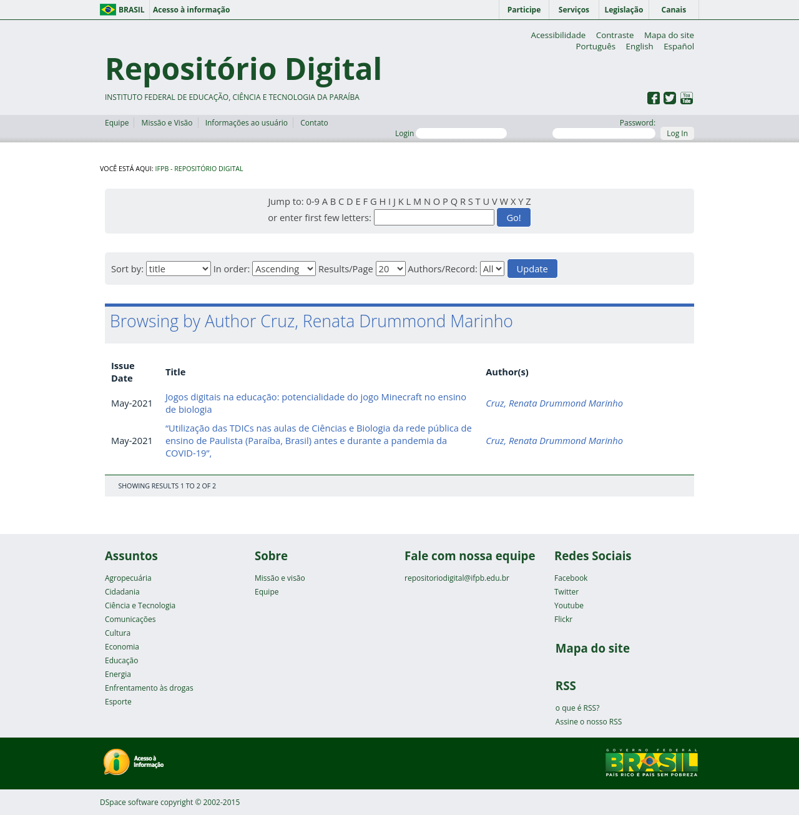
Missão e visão (280, 578)
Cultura (117, 633)
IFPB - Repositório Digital (199, 168)
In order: (231, 268)
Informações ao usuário (246, 122)
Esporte (118, 701)
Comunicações (130, 619)
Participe (524, 9)
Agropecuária (128, 578)
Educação (121, 660)
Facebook (570, 578)
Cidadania (122, 591)
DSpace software (129, 802)
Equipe (117, 122)
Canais (674, 9)
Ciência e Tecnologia (140, 605)
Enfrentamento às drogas (149, 688)
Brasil (132, 9)
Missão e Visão (167, 122)
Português (595, 46)
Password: (603, 128)
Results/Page (345, 268)
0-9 (312, 201)
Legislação (623, 9)
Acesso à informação (191, 9)
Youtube (569, 605)
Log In (677, 133)
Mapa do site (669, 35)
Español (679, 46)
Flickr (563, 619)
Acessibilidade (558, 35)
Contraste (615, 35)
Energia (118, 674)
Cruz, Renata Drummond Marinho (554, 403)
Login (451, 133)
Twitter (566, 591)
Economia (122, 646)
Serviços (574, 9)
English (640, 46)
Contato (314, 122)
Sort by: (127, 268)
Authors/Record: (443, 268)
